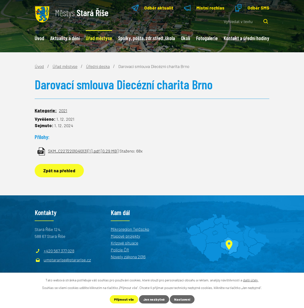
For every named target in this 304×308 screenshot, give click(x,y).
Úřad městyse (99, 38)
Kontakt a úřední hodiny (246, 38)
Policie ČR (120, 249)
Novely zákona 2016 (128, 256)
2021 (63, 110)
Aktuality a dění (65, 38)
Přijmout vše (124, 299)
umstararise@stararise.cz (67, 259)
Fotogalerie (207, 38)
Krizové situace (124, 242)
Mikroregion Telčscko (130, 229)
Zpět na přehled (59, 170)
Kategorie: (46, 110)
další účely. (250, 280)
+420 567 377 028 (59, 250)
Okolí (185, 38)
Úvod (39, 38)
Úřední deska (98, 66)
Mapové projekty (125, 236)
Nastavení (182, 299)
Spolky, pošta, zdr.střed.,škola (146, 38)
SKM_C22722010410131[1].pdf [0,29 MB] (83, 151)
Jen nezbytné (154, 299)
